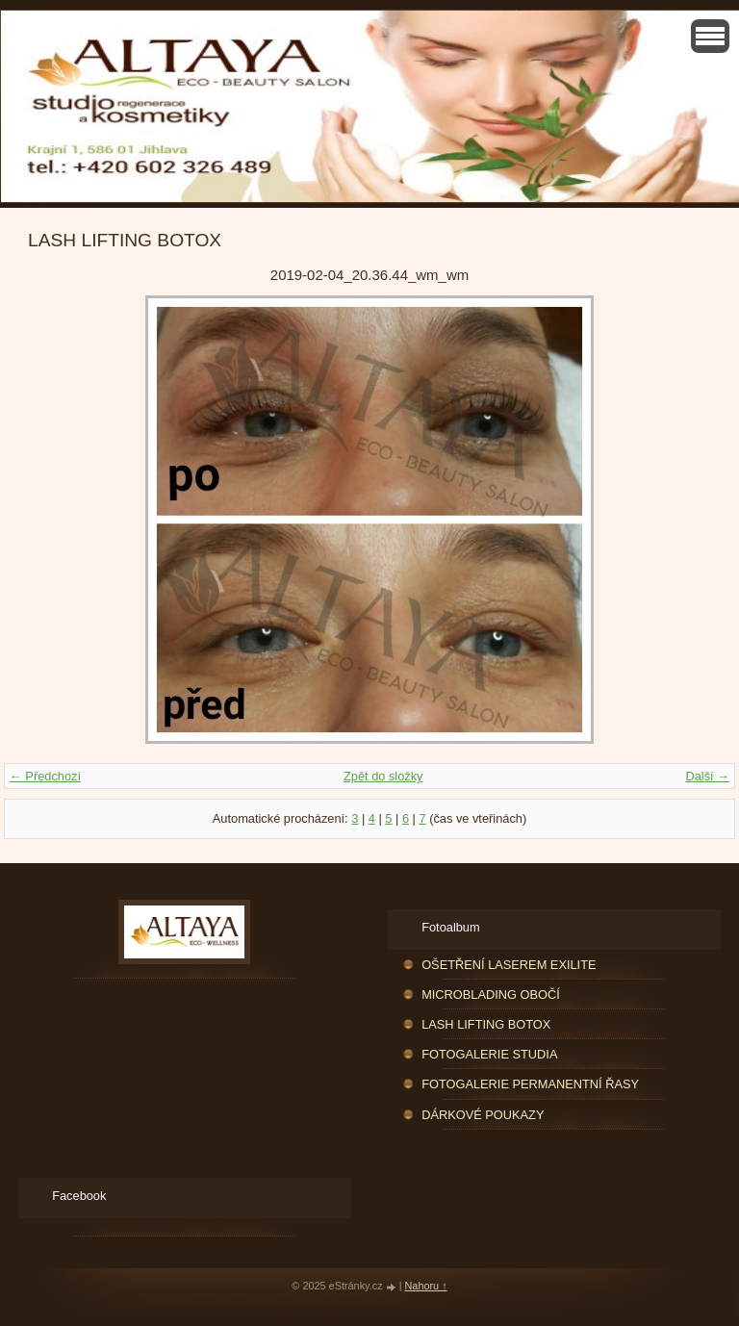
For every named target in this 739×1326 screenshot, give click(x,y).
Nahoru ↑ (426, 1285)
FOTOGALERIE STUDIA (489, 1054)
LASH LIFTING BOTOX (485, 1024)
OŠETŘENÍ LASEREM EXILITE (508, 964)
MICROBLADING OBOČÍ (490, 994)
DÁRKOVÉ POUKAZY (482, 1115)
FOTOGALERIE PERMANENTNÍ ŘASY (530, 1084)
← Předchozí (45, 776)
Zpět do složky (383, 776)
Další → (707, 776)
